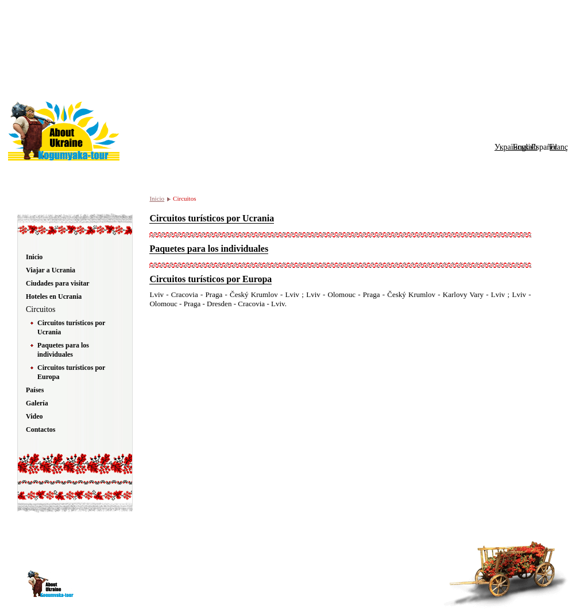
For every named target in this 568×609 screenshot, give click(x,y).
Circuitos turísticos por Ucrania (211, 218)
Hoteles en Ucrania (54, 296)
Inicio (156, 198)
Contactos (40, 429)
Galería (37, 403)
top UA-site (374, 580)
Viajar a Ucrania (50, 270)
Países (35, 390)
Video (34, 416)
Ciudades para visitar (58, 283)
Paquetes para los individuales (208, 248)
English (525, 147)
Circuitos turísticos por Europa (210, 279)
